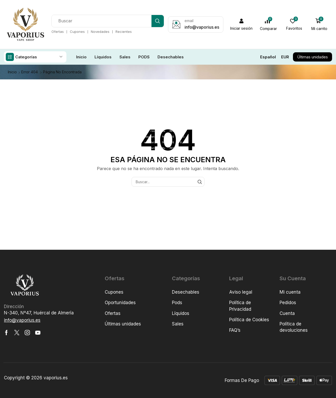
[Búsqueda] (157, 21)
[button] (241, 24)
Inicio (12, 71)
